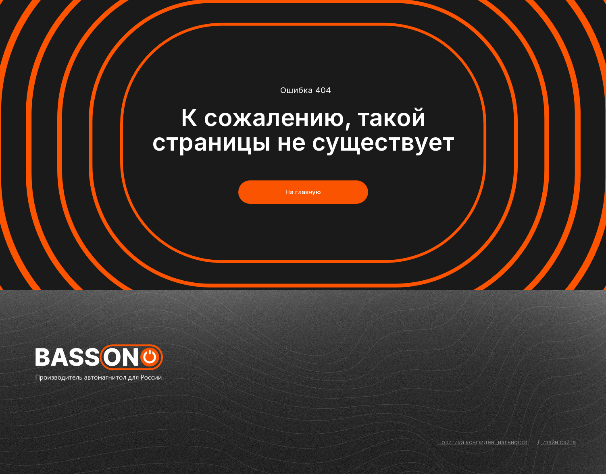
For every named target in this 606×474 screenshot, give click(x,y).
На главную (303, 192)
